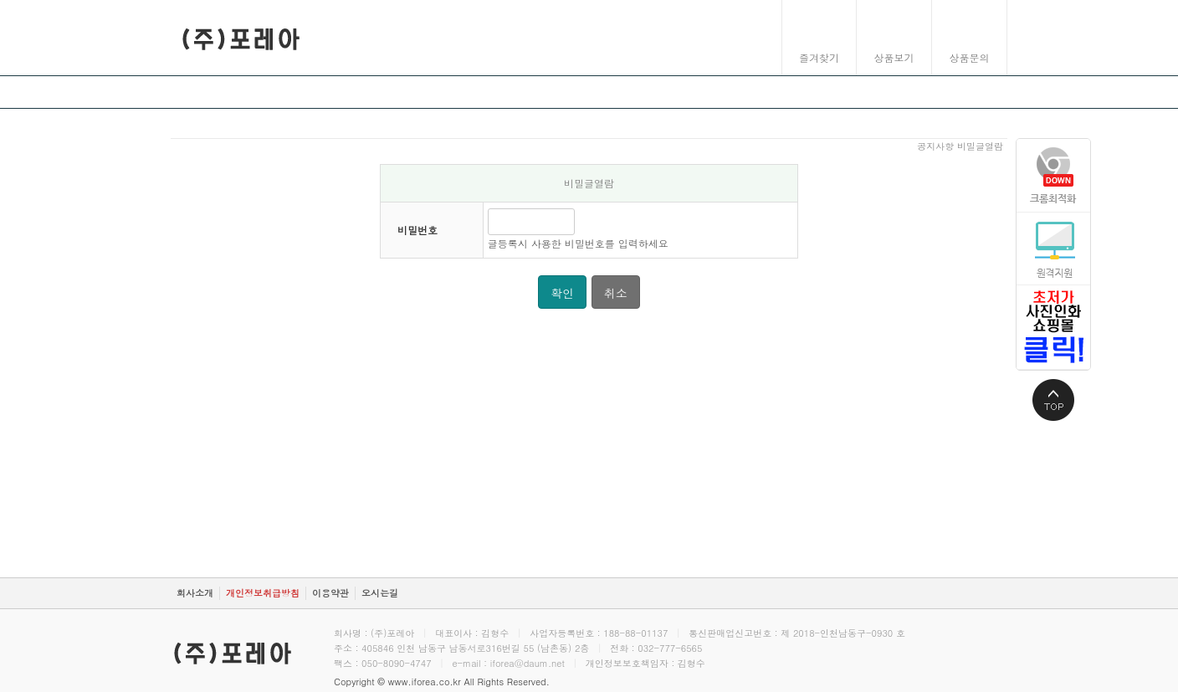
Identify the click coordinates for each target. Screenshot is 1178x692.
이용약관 (330, 593)
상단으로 (1053, 400)
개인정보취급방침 (263, 593)
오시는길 (379, 593)
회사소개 (195, 593)
